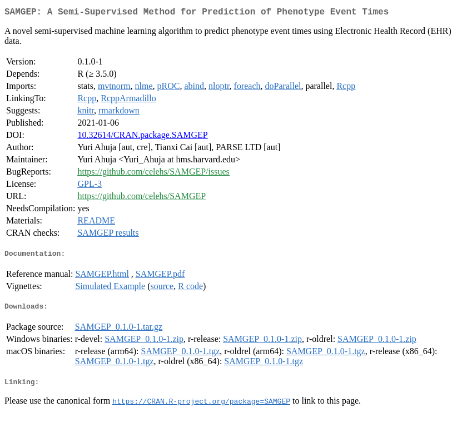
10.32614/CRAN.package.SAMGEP (142, 137)
